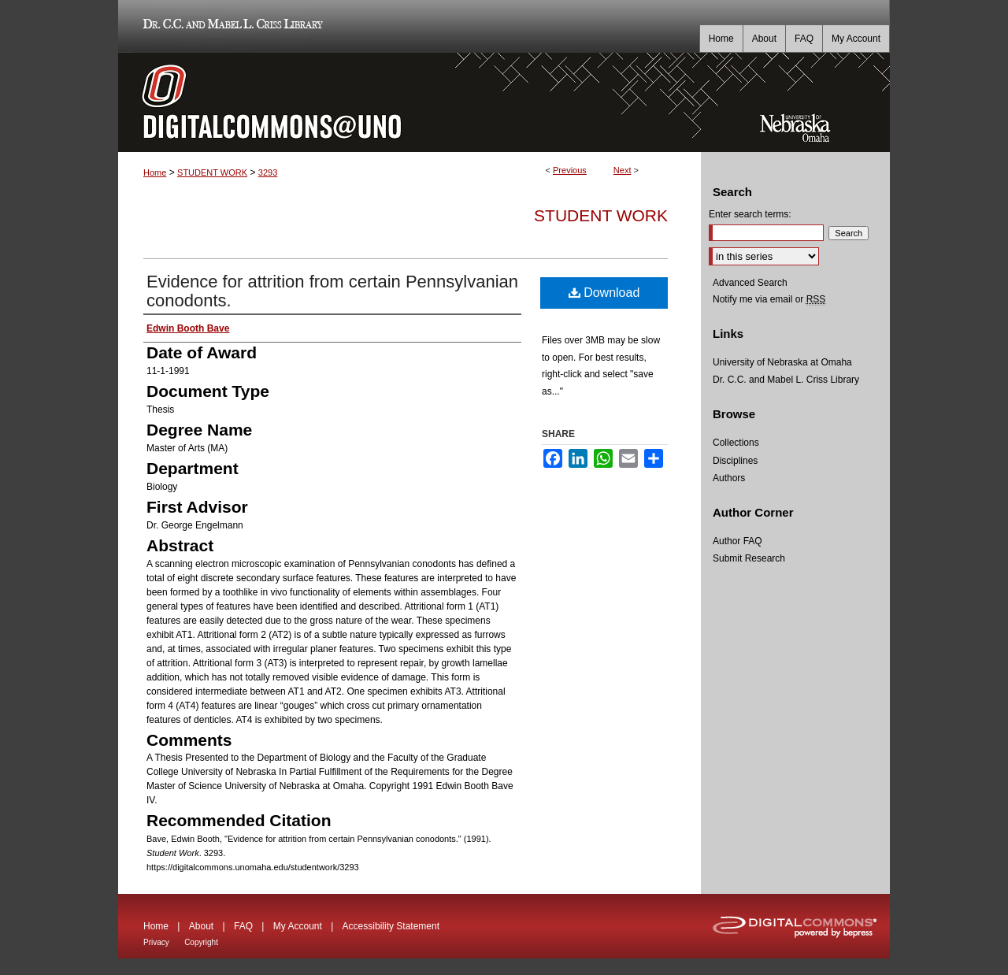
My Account (297, 926)
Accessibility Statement (391, 926)
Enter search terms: (750, 214)
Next (622, 170)
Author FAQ (737, 541)
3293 (267, 172)
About (201, 926)
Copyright (201, 942)
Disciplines (735, 460)
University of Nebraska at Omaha (782, 362)
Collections (736, 442)
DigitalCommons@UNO (409, 102)
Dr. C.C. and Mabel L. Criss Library (230, 26)
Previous (570, 170)
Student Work (601, 215)
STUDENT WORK (212, 172)
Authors (729, 478)
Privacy (156, 942)
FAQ (243, 926)
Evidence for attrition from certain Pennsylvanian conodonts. (332, 291)
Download (604, 292)
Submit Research (749, 558)
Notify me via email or (769, 299)
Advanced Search (750, 282)
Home (154, 172)
